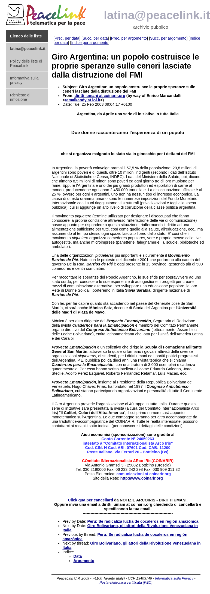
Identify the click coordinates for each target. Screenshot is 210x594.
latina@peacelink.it (27, 48)
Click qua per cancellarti (90, 500)
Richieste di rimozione (20, 97)
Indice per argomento (89, 42)
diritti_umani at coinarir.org (99, 95)
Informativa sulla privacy (24, 80)
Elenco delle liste (26, 36)
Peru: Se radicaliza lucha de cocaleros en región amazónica (143, 521)
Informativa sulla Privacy (174, 578)
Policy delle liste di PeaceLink (26, 63)
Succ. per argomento (168, 38)
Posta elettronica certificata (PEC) (125, 582)
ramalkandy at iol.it (82, 100)
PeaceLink (47, 13)
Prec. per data (67, 38)
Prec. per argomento (129, 38)
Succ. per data (95, 38)
